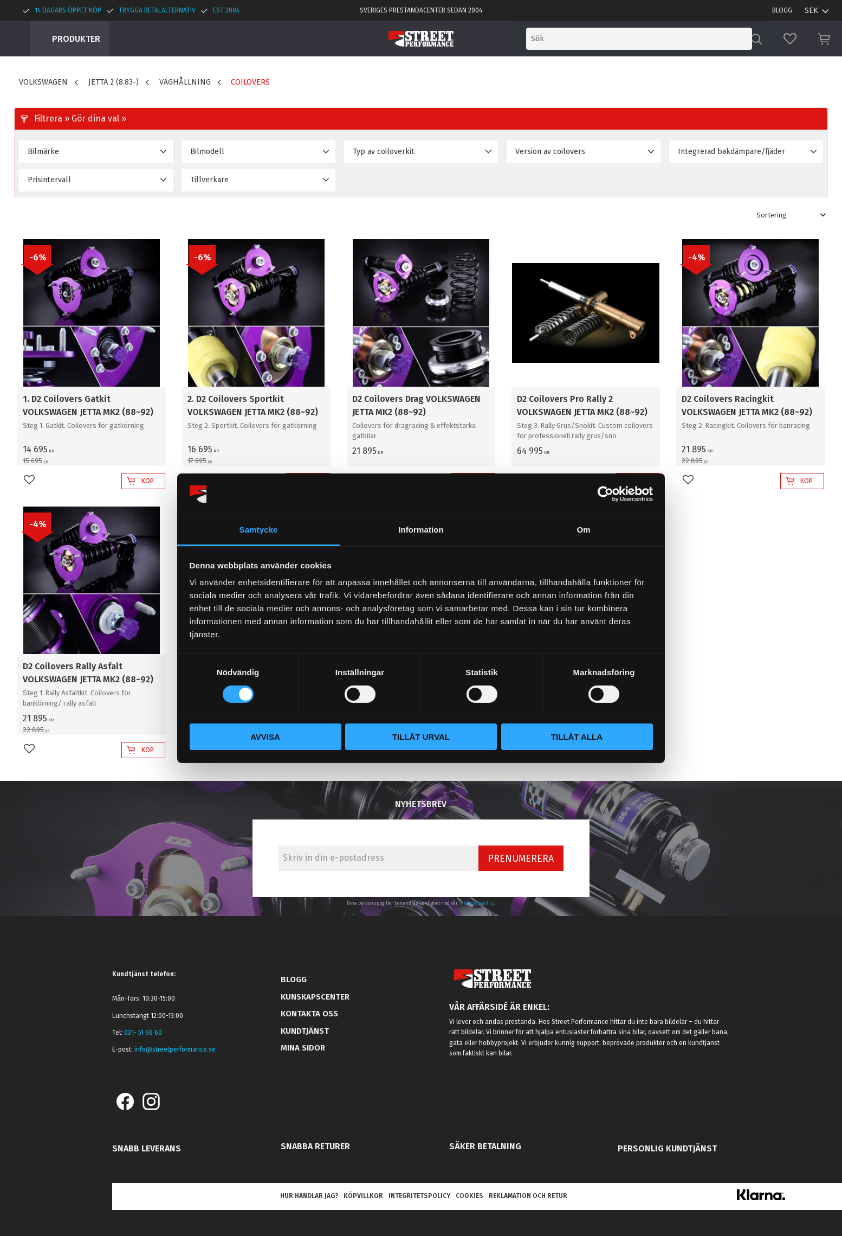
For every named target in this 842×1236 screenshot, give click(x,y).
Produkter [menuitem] (76, 39)
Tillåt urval (421, 736)
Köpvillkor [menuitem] (363, 1196)
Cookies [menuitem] (469, 1196)
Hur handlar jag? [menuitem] (309, 1196)
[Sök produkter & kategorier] (662, 39)
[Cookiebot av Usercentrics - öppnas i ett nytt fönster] (605, 494)
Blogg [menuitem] (782, 10)
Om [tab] (583, 529)
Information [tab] (421, 529)
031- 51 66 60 (143, 1032)
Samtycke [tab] (258, 529)
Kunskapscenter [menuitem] (315, 997)
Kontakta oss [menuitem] (309, 1014)
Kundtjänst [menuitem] (305, 1031)
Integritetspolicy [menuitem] (419, 1196)
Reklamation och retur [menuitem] (528, 1196)
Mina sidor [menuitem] (303, 1048)
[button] (790, 38)
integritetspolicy (476, 903)
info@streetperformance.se (175, 1049)
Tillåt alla (577, 736)
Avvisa (265, 736)
